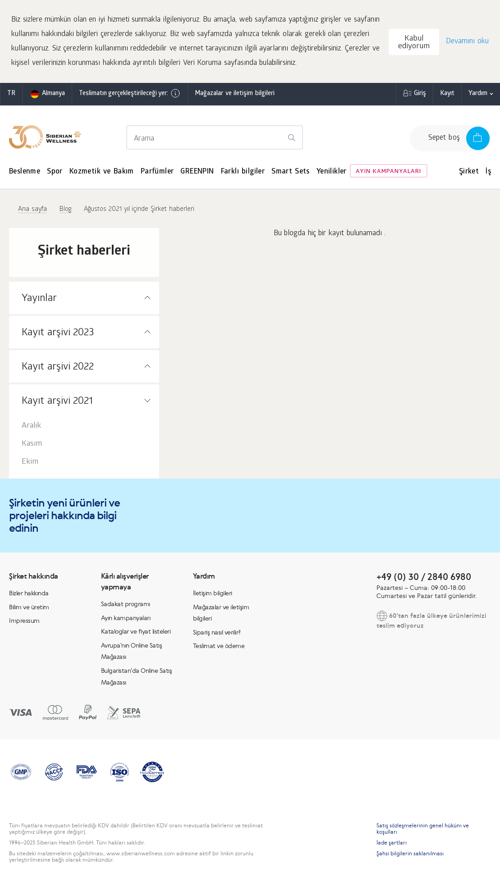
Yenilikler (332, 172)
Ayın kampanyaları (389, 172)
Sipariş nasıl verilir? (217, 632)
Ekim (30, 462)
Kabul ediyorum (414, 42)
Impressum (24, 620)
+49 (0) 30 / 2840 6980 (423, 577)
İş (488, 172)
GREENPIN (197, 172)
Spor (55, 172)
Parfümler (157, 172)
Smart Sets (290, 172)
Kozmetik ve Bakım (101, 172)
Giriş (420, 94)
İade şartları (391, 843)
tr (11, 94)
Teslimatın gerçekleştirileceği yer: (130, 93)
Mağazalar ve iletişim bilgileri (235, 94)
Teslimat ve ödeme (219, 646)
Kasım (32, 444)
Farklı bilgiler (243, 172)
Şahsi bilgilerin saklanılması (410, 853)
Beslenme (24, 172)
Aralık (31, 426)
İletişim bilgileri (212, 593)
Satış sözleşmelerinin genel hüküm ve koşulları (422, 828)
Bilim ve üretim (29, 607)
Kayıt (447, 94)
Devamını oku (467, 41)
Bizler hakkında (29, 593)
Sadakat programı (125, 604)
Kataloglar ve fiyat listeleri (136, 631)
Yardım (477, 94)
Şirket (469, 172)
